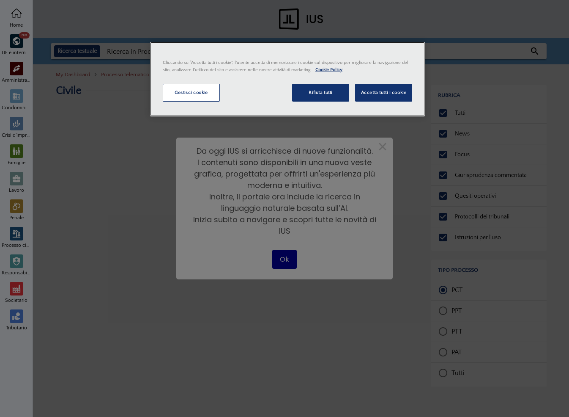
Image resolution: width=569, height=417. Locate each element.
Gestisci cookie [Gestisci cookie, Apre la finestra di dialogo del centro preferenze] (191, 92)
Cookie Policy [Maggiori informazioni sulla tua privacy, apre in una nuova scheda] (328, 69)
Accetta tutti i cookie (384, 92)
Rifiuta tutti (320, 92)
